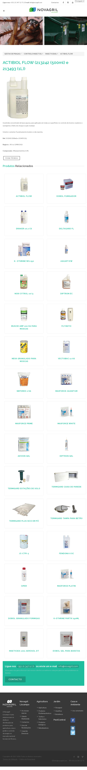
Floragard (58, 708)
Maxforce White (66, 423)
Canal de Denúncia (25, 732)
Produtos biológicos (42, 723)
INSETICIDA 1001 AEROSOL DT (24, 651)
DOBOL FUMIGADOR (66, 196)
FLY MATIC (66, 326)
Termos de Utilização (10, 759)
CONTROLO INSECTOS (32, 54)
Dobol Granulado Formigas (24, 618)
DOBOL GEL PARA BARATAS (66, 651)
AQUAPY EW (66, 261)
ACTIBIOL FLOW (66, 54)
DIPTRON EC (66, 294)
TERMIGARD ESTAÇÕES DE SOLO (24, 488)
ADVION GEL (24, 456)
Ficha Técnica (11, 158)
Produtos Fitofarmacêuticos (45, 712)
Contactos (55, 2)
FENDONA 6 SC (66, 553)
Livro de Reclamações (26, 726)
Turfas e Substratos (42, 718)
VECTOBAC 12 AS (66, 359)
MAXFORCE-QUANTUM (66, 391)
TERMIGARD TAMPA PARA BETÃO (66, 518)
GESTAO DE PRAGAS (12, 54)
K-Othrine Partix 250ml (66, 618)
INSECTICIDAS (50, 54)
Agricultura (42, 708)
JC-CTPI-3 (24, 553)
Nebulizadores (44, 728)
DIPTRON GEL (66, 456)
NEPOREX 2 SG (24, 391)
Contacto (15, 679)
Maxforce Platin (66, 586)
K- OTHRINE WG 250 (24, 261)
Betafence (59, 714)
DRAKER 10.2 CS (24, 229)
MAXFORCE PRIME (24, 423)
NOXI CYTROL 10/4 (24, 294)
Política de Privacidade (27, 759)
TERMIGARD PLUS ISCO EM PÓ (24, 521)
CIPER (24, 586)
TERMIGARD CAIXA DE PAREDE (66, 487)
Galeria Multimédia (25, 717)
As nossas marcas (25, 712)
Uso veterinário (77, 711)
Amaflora (58, 711)
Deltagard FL (66, 229)
